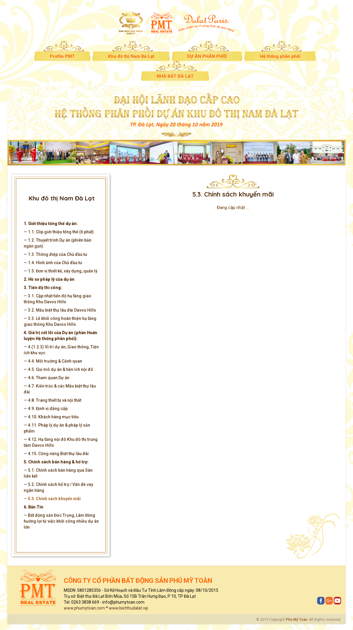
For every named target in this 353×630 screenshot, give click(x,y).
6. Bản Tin (33, 507)
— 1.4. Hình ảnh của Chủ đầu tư (53, 262)
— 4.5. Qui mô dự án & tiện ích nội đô (58, 369)
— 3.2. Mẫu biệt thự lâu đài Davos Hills (60, 310)
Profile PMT (62, 56)
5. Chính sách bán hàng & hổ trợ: (56, 462)
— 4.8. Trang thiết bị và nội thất (52, 400)
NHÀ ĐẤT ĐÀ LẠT (175, 76)
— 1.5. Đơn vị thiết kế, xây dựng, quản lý (60, 271)
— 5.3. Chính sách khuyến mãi (52, 498)
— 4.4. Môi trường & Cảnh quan (53, 361)
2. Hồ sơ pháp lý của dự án (49, 279)
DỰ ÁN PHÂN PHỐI (207, 56)
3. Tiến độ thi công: (43, 287)
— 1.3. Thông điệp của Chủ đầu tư (55, 254)
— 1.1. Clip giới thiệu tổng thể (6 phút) (59, 231)
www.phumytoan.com (84, 608)
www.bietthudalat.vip (128, 608)
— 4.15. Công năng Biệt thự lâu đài (56, 453)
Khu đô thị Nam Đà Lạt (131, 56)
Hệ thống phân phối (280, 56)
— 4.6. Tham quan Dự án (46, 377)
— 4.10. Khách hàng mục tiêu (51, 416)
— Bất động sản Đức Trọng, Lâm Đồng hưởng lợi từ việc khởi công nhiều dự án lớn (61, 521)
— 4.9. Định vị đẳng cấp (46, 408)
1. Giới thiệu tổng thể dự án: (51, 223)
